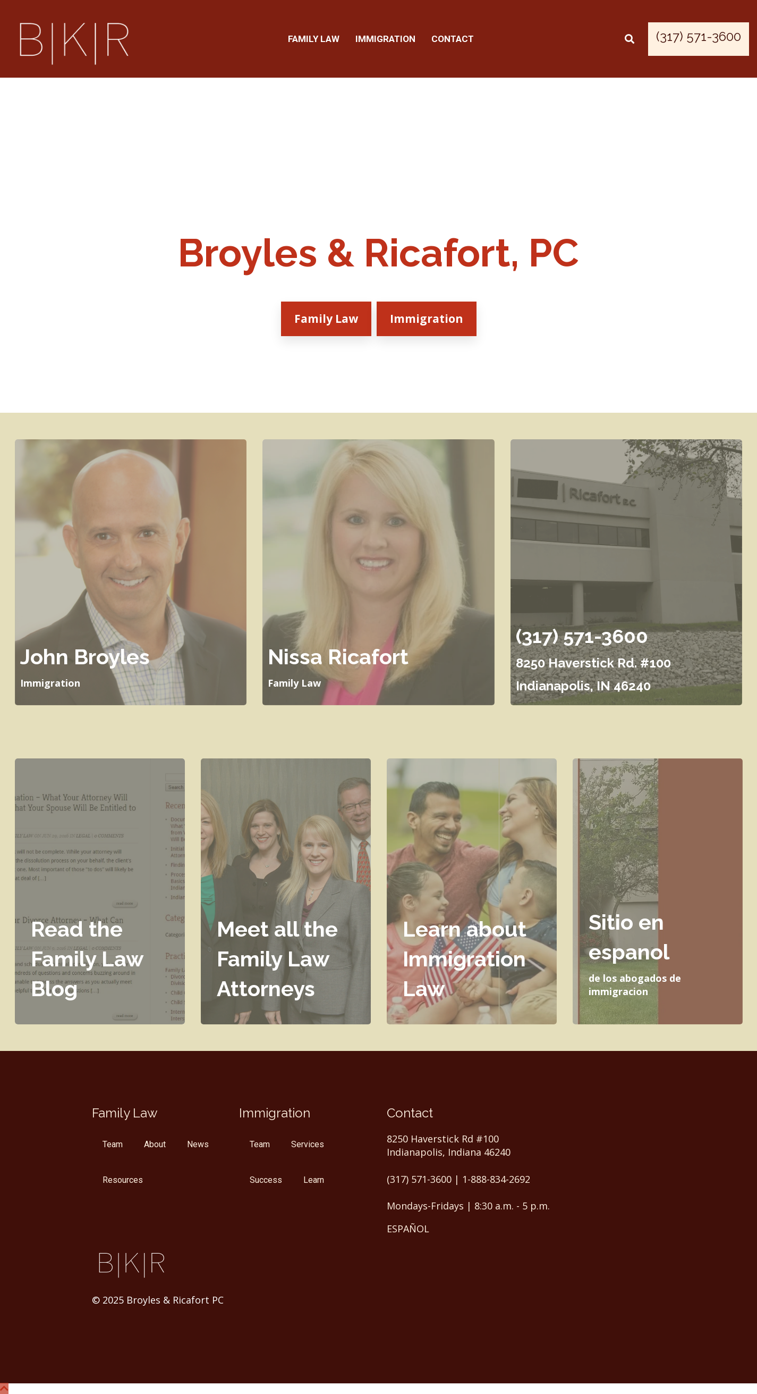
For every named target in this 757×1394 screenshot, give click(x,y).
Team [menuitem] (113, 1144)
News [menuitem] (198, 1144)
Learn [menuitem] (313, 1180)
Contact (452, 39)
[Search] (629, 39)
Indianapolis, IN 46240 (583, 686)
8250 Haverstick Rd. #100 (593, 663)
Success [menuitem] (266, 1180)
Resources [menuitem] (123, 1180)
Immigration (385, 39)
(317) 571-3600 (582, 636)
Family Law (313, 39)
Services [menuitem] (307, 1144)
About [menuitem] (155, 1144)
